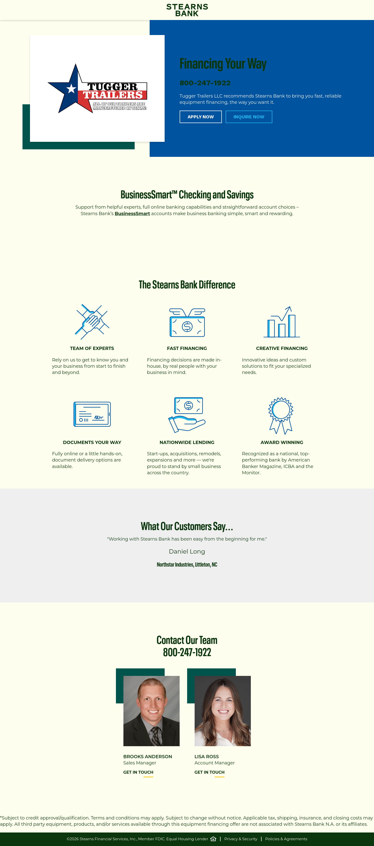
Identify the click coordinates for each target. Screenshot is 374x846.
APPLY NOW (201, 116)
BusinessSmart (132, 213)
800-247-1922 (187, 650)
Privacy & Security (240, 839)
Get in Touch (138, 772)
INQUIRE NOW (249, 116)
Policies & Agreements (286, 839)
